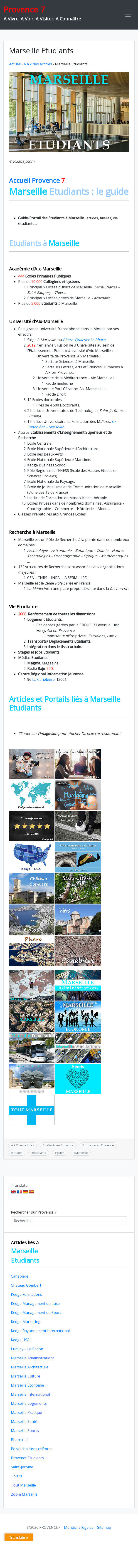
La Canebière (43, 679)
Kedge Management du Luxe (35, 1303)
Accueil (15, 64)
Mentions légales (78, 1527)
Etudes (17, 1153)
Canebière (19, 1276)
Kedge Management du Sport (36, 1312)
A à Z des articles (38, 64)
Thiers (16, 1476)
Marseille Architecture (29, 1367)
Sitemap (104, 1527)
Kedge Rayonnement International (40, 1330)
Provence (27, 1457)
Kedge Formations (26, 1294)
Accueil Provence (37, 180)
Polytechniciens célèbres (31, 1448)
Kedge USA (20, 1339)
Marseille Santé (24, 1421)
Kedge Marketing (25, 1321)
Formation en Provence (98, 1145)
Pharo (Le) (20, 1439)
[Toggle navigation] (128, 14)
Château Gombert (26, 1285)
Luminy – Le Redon (27, 1348)
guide (60, 1153)
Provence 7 (24, 9)
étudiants (39, 1153)
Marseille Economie (27, 1385)
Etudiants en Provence (58, 1145)
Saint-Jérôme (22, 1466)
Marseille (81, 1153)
